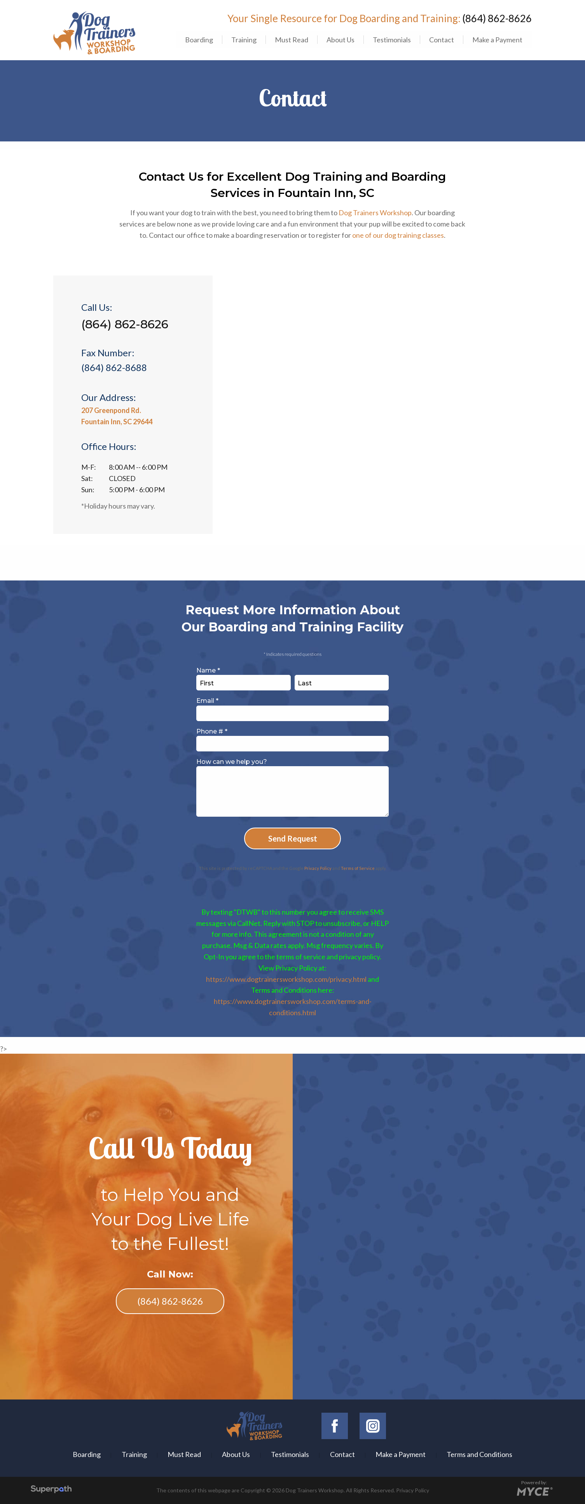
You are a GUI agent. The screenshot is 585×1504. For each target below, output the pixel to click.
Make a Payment (497, 39)
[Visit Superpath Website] (51, 1490)
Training (244, 39)
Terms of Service (358, 868)
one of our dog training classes (398, 235)
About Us (340, 39)
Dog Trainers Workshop (375, 212)
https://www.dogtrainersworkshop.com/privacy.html (286, 979)
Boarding (199, 39)
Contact (441, 39)
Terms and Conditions (479, 1454)
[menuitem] (199, 39)
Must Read (291, 39)
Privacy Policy (318, 868)
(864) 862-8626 (497, 18)
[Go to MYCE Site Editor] (533, 1490)
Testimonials (392, 39)
